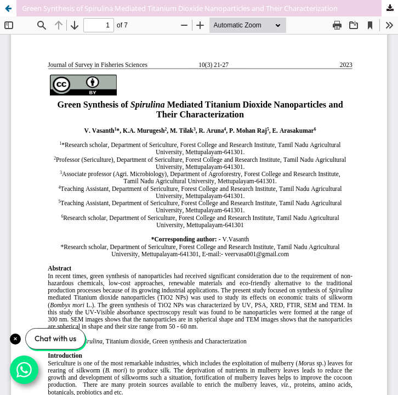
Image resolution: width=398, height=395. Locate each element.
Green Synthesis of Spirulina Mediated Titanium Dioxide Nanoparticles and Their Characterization (180, 8)
